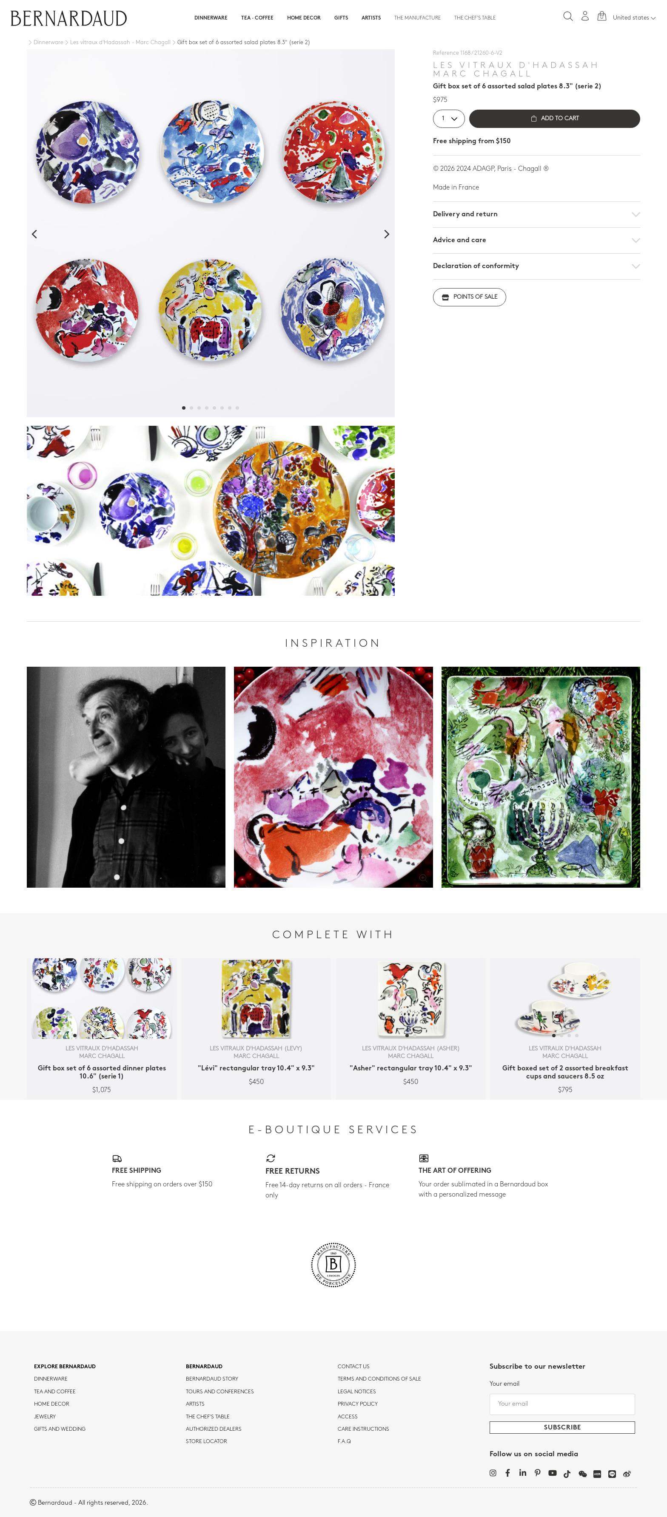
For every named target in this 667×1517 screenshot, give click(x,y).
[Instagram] (492, 1473)
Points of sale (469, 297)
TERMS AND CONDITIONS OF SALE (379, 1379)
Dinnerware (211, 18)
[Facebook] (507, 1473)
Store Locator (206, 1441)
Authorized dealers (214, 1429)
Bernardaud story (212, 1379)
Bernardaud (204, 1367)
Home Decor (304, 18)
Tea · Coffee (257, 18)
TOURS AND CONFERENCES (220, 1392)
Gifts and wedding (60, 1429)
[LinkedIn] (522, 1473)
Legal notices (357, 1392)
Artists (371, 18)
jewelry (45, 1417)
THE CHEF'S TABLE (208, 1417)
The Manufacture (417, 18)
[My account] (585, 16)
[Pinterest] (537, 1473)
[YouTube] (552, 1473)
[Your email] (562, 1404)
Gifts (341, 18)
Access (348, 1417)
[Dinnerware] (45, 42)
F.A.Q (344, 1441)
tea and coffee (55, 1392)
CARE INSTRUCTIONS (363, 1429)
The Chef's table (475, 18)
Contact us (354, 1367)
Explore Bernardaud (65, 1367)
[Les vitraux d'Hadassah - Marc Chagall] (117, 43)
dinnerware (51, 1379)
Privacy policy (358, 1404)
